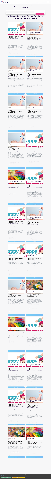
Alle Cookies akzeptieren (6, 477)
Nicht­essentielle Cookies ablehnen (18, 477)
